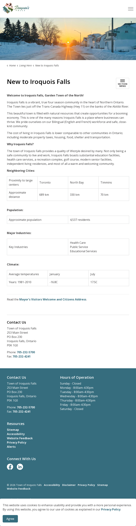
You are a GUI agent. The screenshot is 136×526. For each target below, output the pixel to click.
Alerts (11, 447)
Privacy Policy (110, 524)
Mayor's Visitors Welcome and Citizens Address (52, 299)
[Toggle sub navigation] (122, 83)
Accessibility (16, 434)
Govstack (26, 499)
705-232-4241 (22, 356)
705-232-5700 (26, 352)
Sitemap (13, 430)
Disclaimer (69, 485)
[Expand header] (130, 9)
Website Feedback (20, 438)
